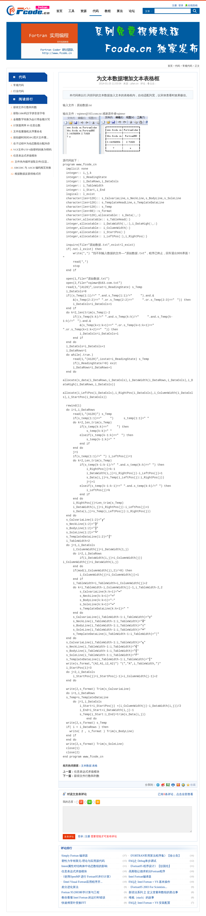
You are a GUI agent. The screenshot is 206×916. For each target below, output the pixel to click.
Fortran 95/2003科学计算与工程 (81, 892)
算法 (120, 11)
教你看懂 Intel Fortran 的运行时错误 (83, 897)
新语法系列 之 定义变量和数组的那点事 (153, 892)
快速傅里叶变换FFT (74, 902)
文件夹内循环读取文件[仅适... (32, 161)
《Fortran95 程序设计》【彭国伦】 (150, 866)
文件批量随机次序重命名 (27, 131)
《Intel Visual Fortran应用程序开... (82, 881)
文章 (147, 11)
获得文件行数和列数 (25, 107)
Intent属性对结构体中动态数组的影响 (85, 866)
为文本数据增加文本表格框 (128, 79)
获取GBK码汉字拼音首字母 (29, 113)
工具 (71, 11)
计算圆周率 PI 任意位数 (26, 125)
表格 (94, 765)
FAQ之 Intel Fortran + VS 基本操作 (149, 881)
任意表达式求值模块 (25, 155)
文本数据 (86, 765)
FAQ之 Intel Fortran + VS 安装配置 (149, 902)
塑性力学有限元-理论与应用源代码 (83, 860)
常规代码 (187, 65)
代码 (96, 11)
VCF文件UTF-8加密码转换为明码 (32, 149)
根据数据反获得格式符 (28, 173)
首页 (59, 11)
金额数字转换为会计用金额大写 (31, 119)
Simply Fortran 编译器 (75, 855)
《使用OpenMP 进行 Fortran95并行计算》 (87, 876)
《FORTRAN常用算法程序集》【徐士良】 (155, 855)
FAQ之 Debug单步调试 (143, 860)
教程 (108, 11)
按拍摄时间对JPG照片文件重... (30, 137)
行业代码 (18, 91)
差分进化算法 (70, 887)
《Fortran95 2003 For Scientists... (148, 887)
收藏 (193, 784)
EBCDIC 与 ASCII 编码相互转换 (32, 167)
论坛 (132, 11)
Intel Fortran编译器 (140, 876)
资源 (83, 11)
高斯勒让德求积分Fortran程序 (147, 871)
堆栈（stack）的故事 (141, 897)
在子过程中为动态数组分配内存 (31, 143)
